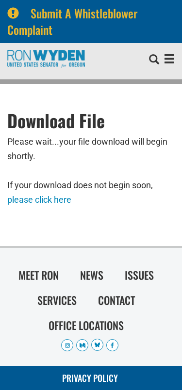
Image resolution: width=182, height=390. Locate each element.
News (91, 275)
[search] (154, 60)
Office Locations (86, 325)
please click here (39, 200)
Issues (139, 275)
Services (57, 300)
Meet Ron (38, 275)
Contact (116, 300)
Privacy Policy (90, 378)
